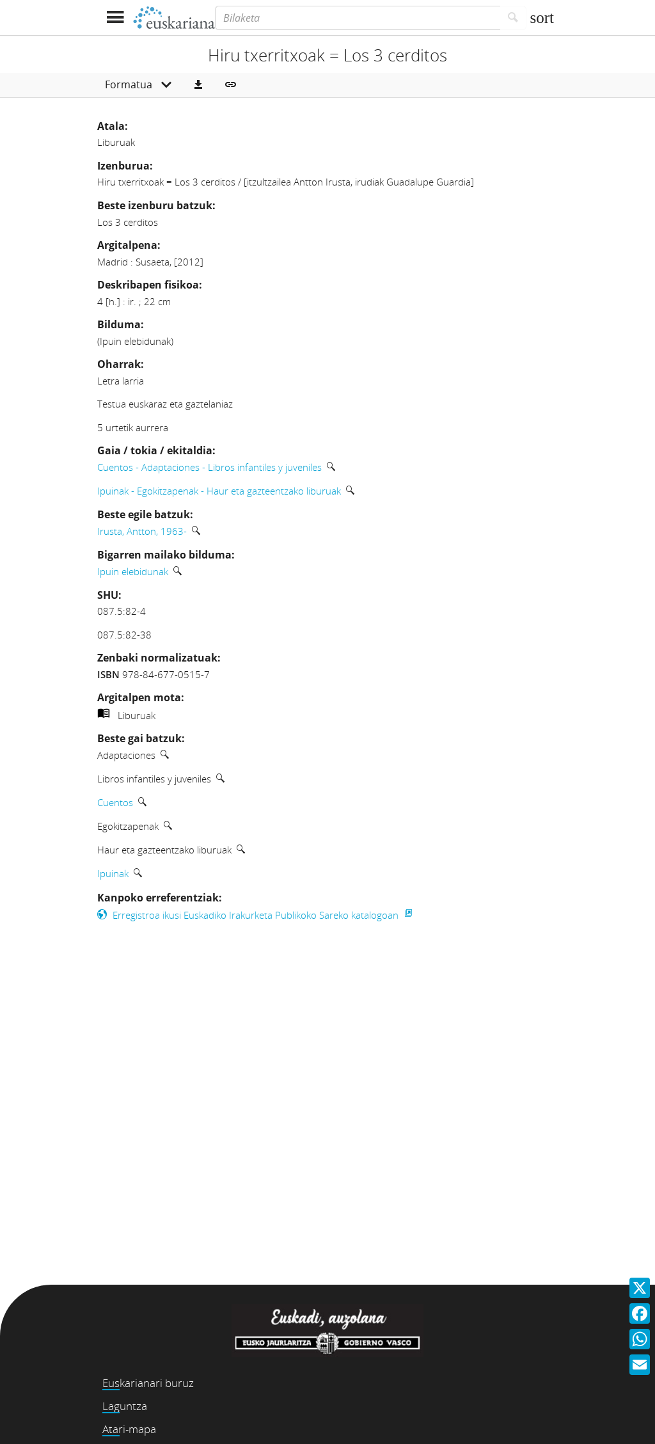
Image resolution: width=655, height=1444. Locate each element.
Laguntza (124, 1406)
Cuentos (115, 802)
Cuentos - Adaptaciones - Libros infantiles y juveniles (209, 467)
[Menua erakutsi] (114, 17)
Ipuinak (113, 873)
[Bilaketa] (357, 18)
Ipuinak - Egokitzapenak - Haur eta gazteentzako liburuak (219, 490)
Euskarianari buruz (148, 1383)
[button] (198, 85)
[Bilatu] (513, 18)
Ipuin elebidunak (132, 571)
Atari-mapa (129, 1429)
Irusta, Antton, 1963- (142, 531)
